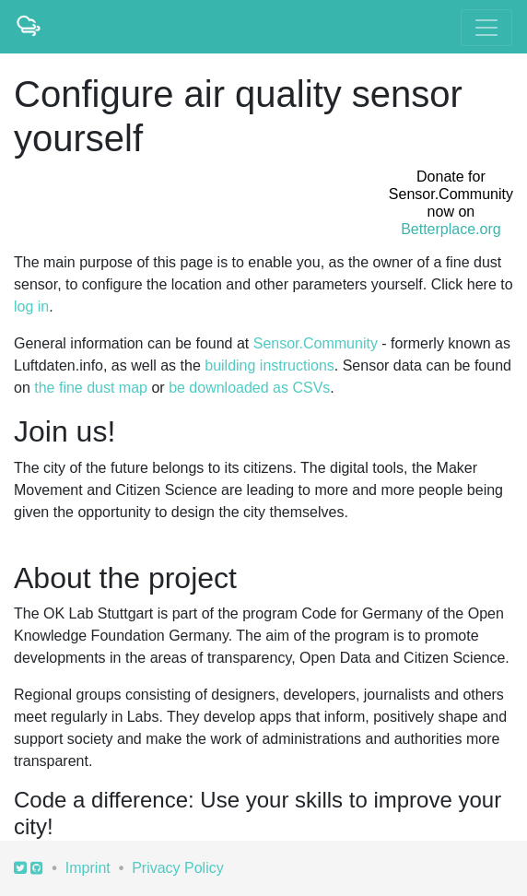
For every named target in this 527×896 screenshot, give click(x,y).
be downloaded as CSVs (249, 387)
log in (31, 306)
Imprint (88, 868)
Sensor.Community (315, 343)
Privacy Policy (178, 868)
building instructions (269, 365)
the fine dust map (90, 387)
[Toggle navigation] (486, 27)
